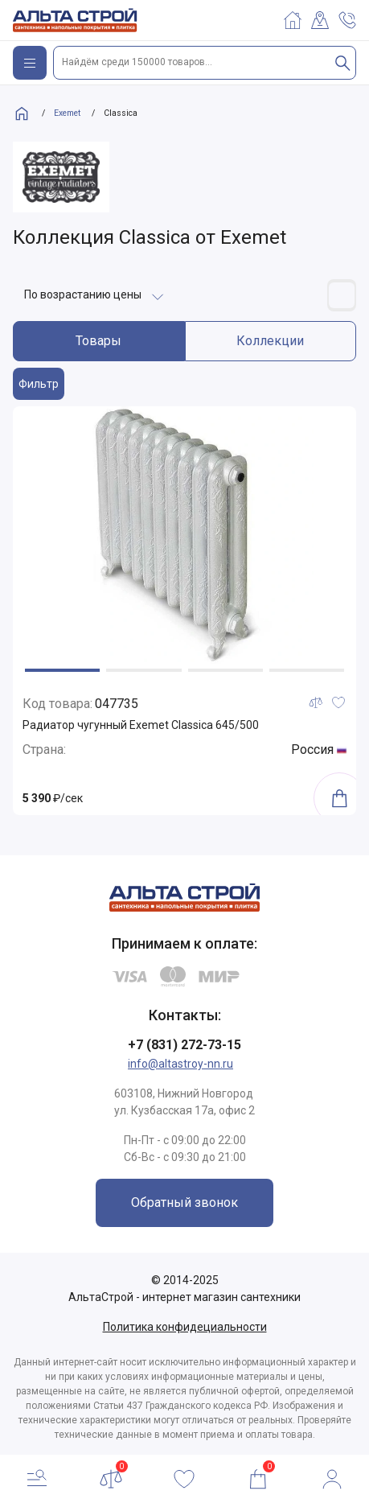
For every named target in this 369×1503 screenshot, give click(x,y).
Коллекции (270, 340)
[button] (62, 670)
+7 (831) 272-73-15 (184, 1044)
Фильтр (38, 383)
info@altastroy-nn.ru (180, 1063)
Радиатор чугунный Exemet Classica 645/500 (141, 725)
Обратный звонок (184, 1202)
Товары (98, 340)
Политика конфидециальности (185, 1326)
